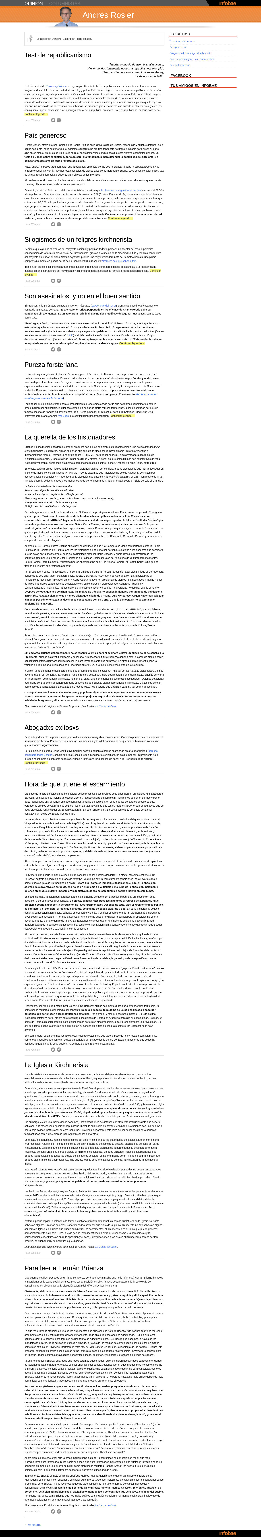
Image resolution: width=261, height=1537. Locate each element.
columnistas (64, 3)
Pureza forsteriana (51, 364)
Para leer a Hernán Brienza (63, 1268)
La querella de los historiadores (69, 437)
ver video (64, 415)
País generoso (45, 135)
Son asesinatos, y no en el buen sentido (82, 296)
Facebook (59, 120)
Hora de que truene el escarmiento (74, 784)
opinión (33, 3)
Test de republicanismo (57, 55)
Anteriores (32, 1524)
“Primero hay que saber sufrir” (119, 261)
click (69, 335)
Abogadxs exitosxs (51, 727)
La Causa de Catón (106, 706)
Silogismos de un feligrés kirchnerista (78, 239)
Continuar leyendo (36, 114)
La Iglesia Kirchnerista (56, 1065)
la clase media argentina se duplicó (121, 190)
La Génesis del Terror (104, 305)
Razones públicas (56, 86)
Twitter (53, 120)
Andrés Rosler (108, 15)
